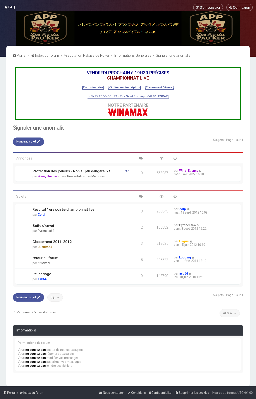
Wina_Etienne (47, 176)
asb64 (42, 279)
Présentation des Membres (86, 176)
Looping (185, 257)
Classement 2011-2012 (52, 241)
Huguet (184, 241)
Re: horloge (42, 274)
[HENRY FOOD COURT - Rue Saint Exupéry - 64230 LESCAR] (128, 96)
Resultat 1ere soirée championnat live (63, 209)
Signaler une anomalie (39, 128)
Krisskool (44, 263)
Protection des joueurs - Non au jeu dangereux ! (71, 171)
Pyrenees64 (46, 231)
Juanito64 (45, 247)
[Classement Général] (159, 87)
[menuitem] (9, 7)
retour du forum (45, 258)
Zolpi (41, 214)
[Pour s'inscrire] (93, 87)
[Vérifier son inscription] (124, 87)
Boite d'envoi (43, 225)
